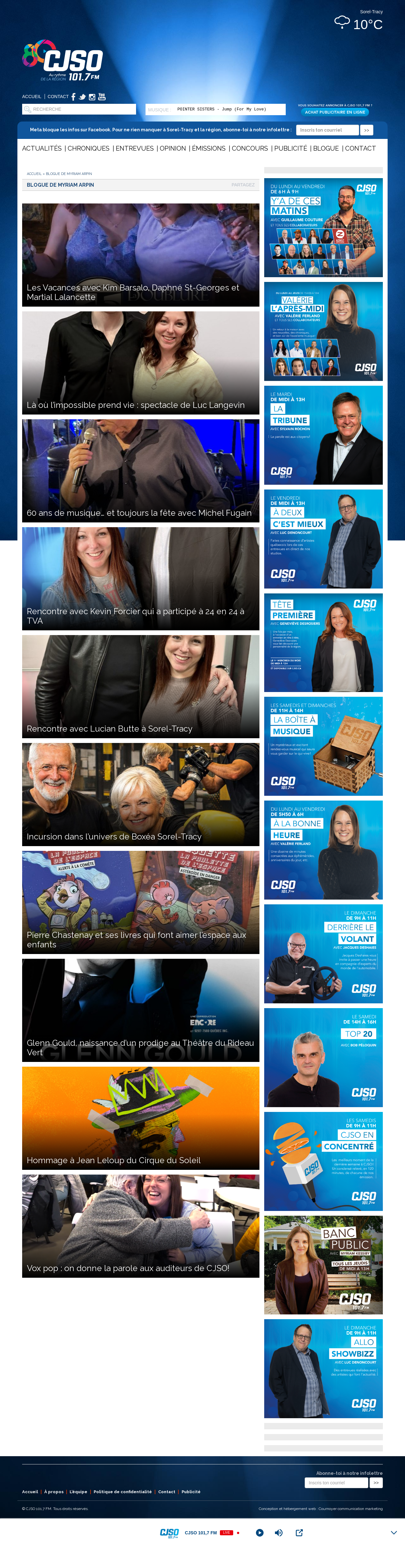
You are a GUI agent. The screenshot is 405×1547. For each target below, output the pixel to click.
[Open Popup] (299, 1533)
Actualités (42, 148)
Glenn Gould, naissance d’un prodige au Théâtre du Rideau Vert (140, 1047)
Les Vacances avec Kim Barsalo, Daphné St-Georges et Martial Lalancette (133, 292)
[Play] (260, 1533)
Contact (58, 96)
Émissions (209, 148)
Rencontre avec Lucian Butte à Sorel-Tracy (109, 728)
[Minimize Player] (394, 1533)
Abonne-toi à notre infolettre (349, 1473)
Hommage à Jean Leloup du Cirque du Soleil (114, 1160)
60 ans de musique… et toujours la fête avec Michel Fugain (139, 513)
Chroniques (88, 148)
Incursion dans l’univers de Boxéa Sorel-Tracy (114, 836)
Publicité (290, 148)
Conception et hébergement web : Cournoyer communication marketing (321, 1508)
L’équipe (78, 1491)
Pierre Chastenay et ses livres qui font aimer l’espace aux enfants (136, 939)
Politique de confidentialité (123, 1491)
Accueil (31, 96)
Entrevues (135, 148)
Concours (250, 148)
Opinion (173, 148)
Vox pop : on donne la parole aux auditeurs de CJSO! (128, 1268)
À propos (54, 1491)
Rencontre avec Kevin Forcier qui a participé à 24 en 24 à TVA (135, 616)
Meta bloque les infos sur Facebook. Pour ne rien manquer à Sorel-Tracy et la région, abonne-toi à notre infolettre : (201, 129)
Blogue (326, 148)
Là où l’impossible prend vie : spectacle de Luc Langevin (136, 405)
